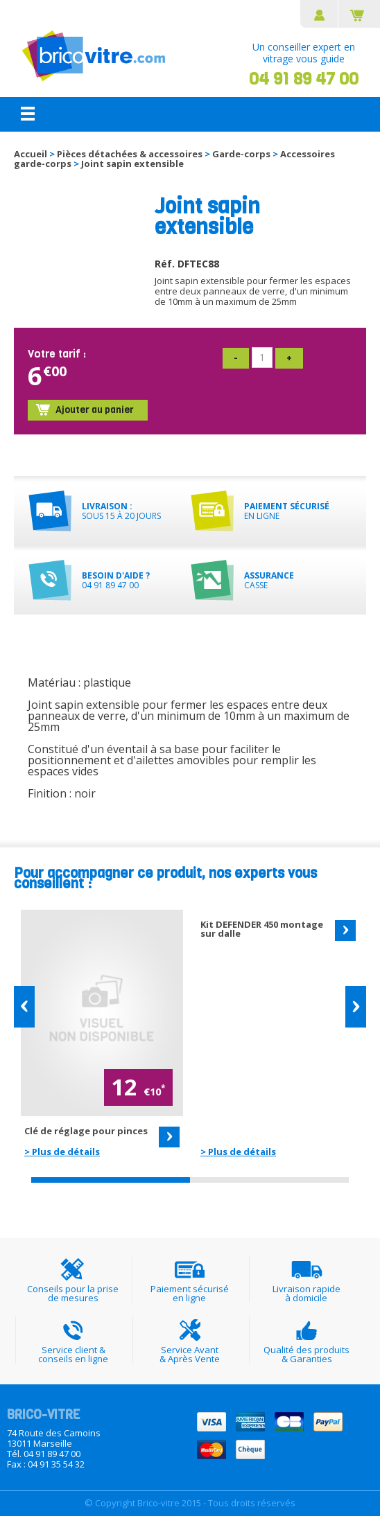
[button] (24, 1007)
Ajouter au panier (94, 410)
